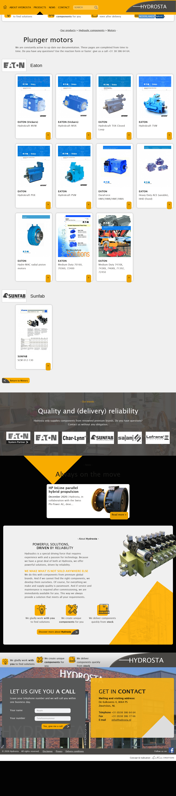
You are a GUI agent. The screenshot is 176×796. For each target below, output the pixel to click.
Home (5, 7)
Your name (16, 745)
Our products (68, 65)
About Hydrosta (20, 7)
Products (40, 7)
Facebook (171, 785)
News (52, 7)
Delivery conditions (74, 786)
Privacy (59, 786)
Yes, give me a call (53, 761)
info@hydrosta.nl (121, 755)
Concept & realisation (152, 792)
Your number (17, 753)
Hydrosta (142, 7)
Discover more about (55, 667)
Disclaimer (48, 786)
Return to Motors (19, 416)
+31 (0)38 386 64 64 (124, 747)
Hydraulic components (92, 65)
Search (96, 7)
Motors (112, 65)
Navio (159, 16)
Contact (63, 7)
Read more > (119, 549)
